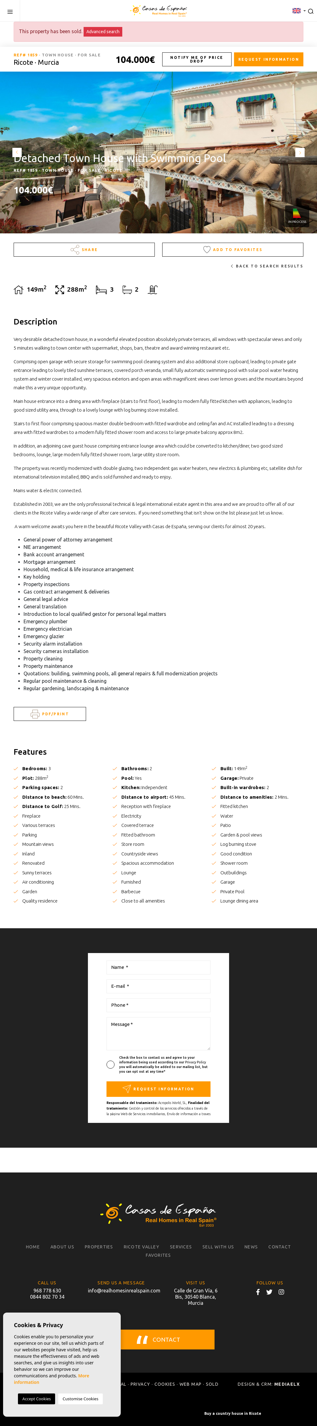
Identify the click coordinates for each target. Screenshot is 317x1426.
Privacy (140, 1384)
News (251, 1246)
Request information (268, 59)
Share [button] (84, 249)
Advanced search (102, 31)
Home (33, 1246)
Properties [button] (99, 1246)
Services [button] (181, 1246)
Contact (279, 1246)
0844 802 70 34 (47, 1297)
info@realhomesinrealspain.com (121, 1290)
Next (301, 152)
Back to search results (267, 266)
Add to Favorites (233, 249)
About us (62, 1246)
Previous (15, 152)
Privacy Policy (195, 1062)
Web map (191, 1384)
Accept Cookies (36, 1399)
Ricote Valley (141, 1246)
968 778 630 (47, 1290)
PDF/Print (50, 714)
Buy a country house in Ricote (232, 1413)
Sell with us (218, 1246)
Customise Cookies (80, 1399)
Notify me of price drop (196, 59)
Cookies (165, 1384)
